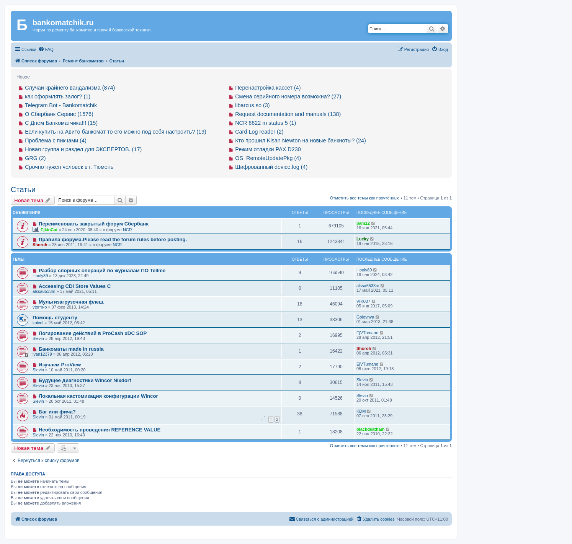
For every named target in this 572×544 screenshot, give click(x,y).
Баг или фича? (57, 412)
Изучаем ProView (60, 365)
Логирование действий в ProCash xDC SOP (93, 333)
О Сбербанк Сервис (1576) (59, 114)
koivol (38, 322)
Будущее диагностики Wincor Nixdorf (85, 380)
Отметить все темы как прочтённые (365, 198)
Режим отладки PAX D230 (268, 149)
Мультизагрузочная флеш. (72, 302)
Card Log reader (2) (259, 132)
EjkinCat (49, 229)
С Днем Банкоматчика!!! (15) (61, 123)
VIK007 (363, 301)
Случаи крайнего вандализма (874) (70, 88)
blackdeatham (370, 429)
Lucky (362, 239)
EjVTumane (367, 332)
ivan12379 (42, 354)
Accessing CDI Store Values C (75, 286)
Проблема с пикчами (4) (56, 140)
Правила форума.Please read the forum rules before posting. (113, 239)
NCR (127, 229)
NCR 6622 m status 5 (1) (265, 123)
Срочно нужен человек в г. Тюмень (69, 167)
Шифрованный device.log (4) (271, 167)
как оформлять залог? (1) (57, 96)
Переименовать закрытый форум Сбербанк (94, 224)
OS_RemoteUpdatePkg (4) (268, 158)
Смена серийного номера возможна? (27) (288, 96)
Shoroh (40, 244)
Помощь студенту (55, 317)
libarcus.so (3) (252, 105)
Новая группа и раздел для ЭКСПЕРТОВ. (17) (83, 149)
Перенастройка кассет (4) (268, 88)
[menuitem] (46, 49)
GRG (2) (35, 158)
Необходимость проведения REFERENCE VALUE (99, 430)
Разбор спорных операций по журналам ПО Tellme (102, 270)
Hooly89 (40, 275)
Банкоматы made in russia (71, 349)
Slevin (38, 338)
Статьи (23, 189)
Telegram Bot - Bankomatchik (61, 105)
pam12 (363, 223)
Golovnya (365, 317)
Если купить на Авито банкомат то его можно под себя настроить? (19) (115, 132)
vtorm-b (40, 307)
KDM (361, 411)
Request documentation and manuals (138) (288, 114)
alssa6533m (44, 291)
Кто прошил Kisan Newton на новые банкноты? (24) (300, 140)
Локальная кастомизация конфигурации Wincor (98, 396)
